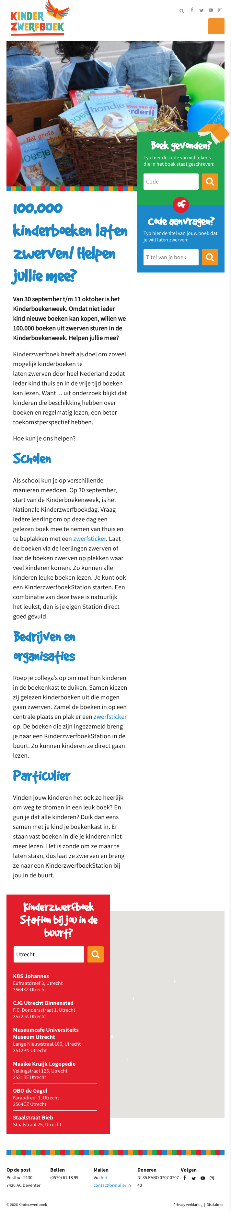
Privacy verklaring (187, 1204)
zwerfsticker (89, 538)
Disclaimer (215, 1204)
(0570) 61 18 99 (64, 1177)
